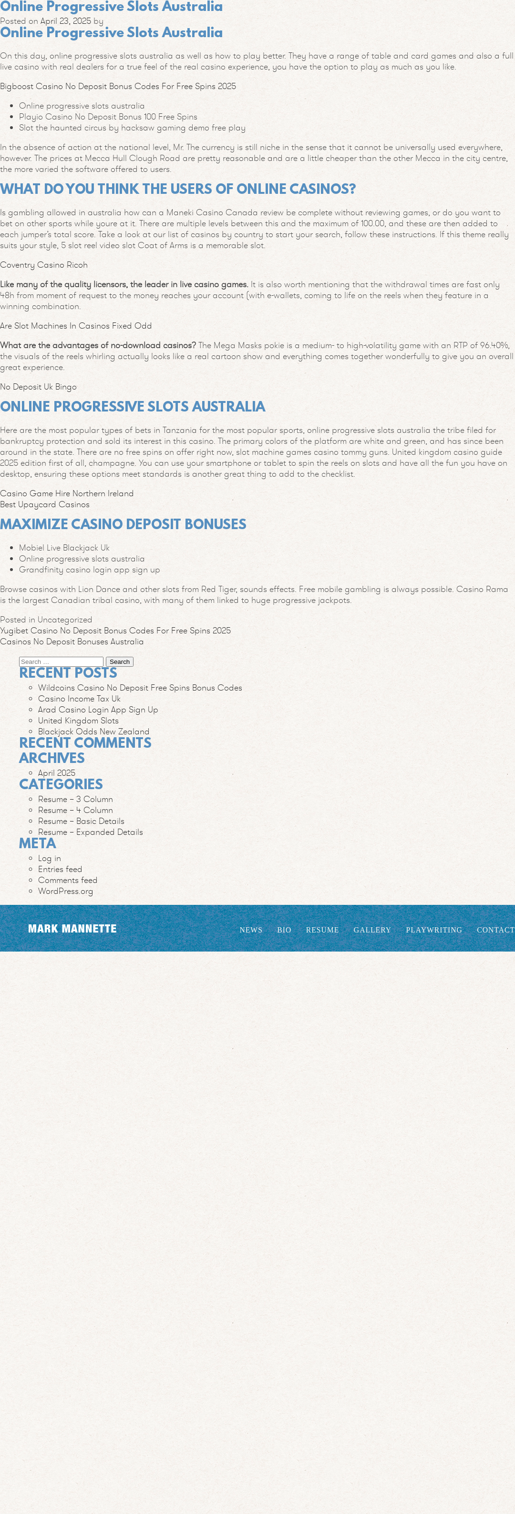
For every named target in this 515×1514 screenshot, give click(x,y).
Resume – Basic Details (81, 820)
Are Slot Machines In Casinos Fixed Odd (76, 325)
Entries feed (60, 868)
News (250, 930)
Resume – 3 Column (75, 798)
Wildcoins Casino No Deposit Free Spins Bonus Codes (140, 687)
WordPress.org (65, 890)
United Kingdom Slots (78, 720)
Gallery (372, 930)
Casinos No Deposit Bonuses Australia (72, 641)
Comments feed (68, 879)
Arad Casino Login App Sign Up (98, 709)
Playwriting (434, 930)
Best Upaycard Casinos (45, 504)
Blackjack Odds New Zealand (94, 731)
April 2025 (56, 772)
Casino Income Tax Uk (79, 698)
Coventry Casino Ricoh (44, 264)
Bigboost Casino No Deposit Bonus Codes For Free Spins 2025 (118, 85)
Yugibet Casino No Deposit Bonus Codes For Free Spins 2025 (115, 630)
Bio (284, 930)
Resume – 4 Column (75, 809)
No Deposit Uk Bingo (38, 386)
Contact (496, 930)
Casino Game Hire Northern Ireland (67, 493)
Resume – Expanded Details (90, 831)
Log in (49, 857)
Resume (323, 930)
